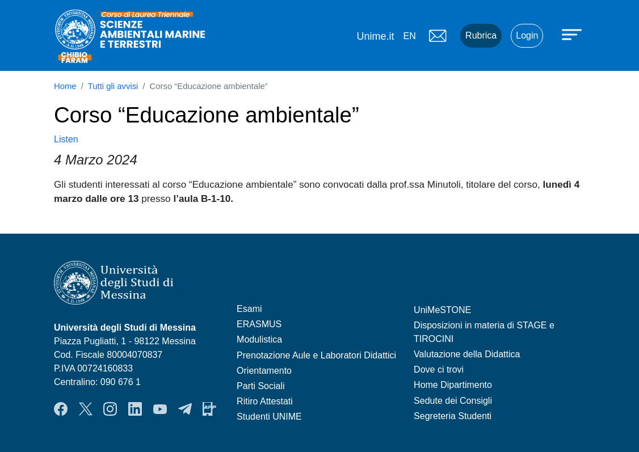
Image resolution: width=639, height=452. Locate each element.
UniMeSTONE (442, 310)
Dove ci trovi (439, 369)
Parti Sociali (260, 386)
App (209, 409)
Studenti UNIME (269, 416)
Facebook (61, 409)
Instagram (110, 409)
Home (65, 86)
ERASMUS (259, 324)
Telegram (185, 409)
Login (527, 35)
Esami (249, 309)
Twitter (86, 409)
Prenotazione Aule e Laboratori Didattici (316, 355)
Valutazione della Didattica (467, 354)
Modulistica (259, 339)
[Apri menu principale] (573, 34)
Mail (437, 36)
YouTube (160, 409)
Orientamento (264, 370)
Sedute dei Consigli (453, 400)
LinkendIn (135, 409)
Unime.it (375, 36)
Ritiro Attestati (265, 401)
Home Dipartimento (453, 385)
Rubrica (481, 35)
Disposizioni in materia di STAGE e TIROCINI (484, 332)
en (409, 36)
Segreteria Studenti (452, 416)
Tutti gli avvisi (113, 86)
